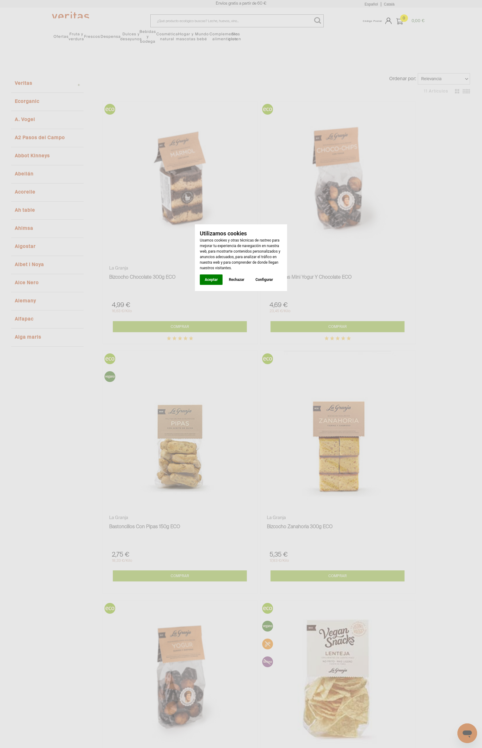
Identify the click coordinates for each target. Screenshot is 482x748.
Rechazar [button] (236, 280)
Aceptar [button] (211, 280)
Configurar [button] (264, 280)
